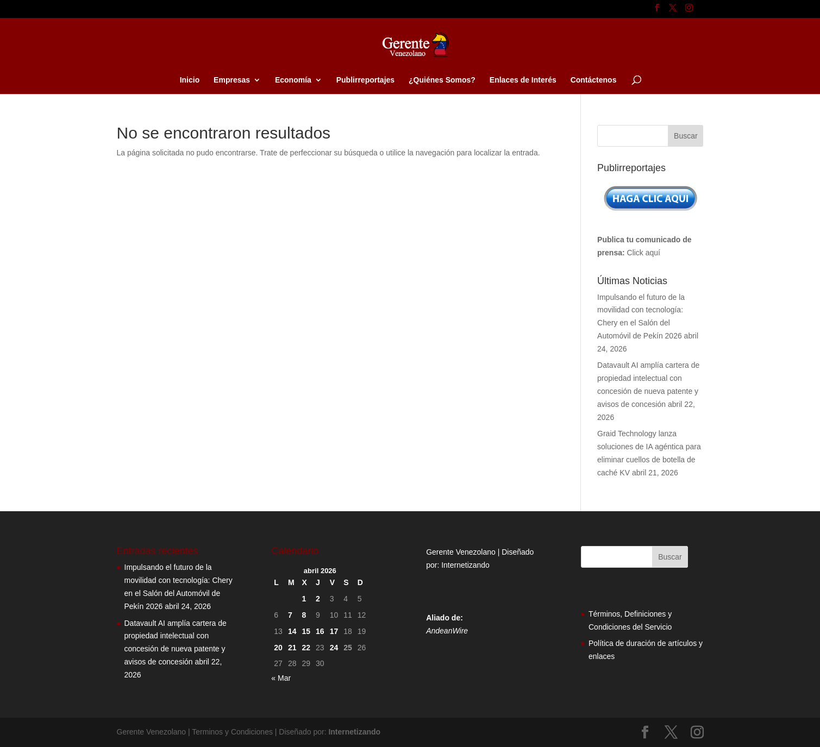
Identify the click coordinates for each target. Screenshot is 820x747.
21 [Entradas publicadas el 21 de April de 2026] (292, 647)
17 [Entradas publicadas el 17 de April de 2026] (334, 631)
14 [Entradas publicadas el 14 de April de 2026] (292, 631)
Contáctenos (594, 80)
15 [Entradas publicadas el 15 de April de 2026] (306, 631)
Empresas (232, 80)
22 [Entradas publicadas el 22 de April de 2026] (306, 647)
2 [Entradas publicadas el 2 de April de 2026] (318, 598)
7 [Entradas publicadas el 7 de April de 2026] (290, 615)
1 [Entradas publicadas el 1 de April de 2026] (304, 598)
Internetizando (465, 565)
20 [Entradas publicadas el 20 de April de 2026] (278, 647)
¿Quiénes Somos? (442, 80)
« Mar (281, 678)
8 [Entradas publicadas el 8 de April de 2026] (304, 615)
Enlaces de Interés (523, 80)
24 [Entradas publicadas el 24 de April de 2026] (334, 647)
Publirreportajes (365, 80)
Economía (293, 80)
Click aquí (643, 252)
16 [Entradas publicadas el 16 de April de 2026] (320, 631)
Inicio (190, 80)
